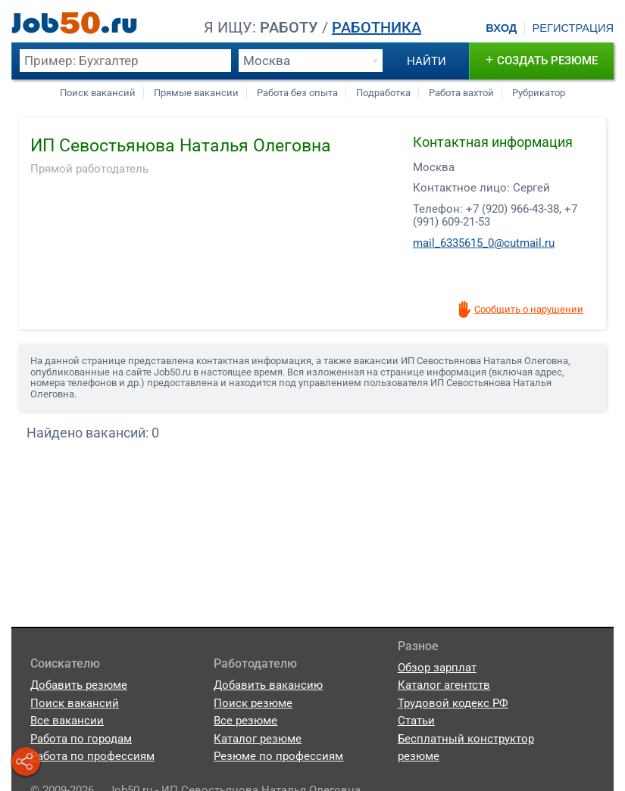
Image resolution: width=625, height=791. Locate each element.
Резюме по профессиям (278, 756)
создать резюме (542, 59)
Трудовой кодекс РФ (453, 703)
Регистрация (573, 28)
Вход (501, 28)
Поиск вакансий (98, 92)
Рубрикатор (538, 92)
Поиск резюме (253, 703)
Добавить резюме (78, 685)
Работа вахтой (461, 92)
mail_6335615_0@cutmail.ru (484, 243)
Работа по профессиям (92, 756)
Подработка (383, 92)
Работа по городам (81, 739)
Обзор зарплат (437, 667)
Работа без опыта (297, 92)
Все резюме (245, 720)
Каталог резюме (258, 739)
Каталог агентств (444, 685)
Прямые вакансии (196, 92)
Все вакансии (67, 720)
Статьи (416, 720)
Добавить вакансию (268, 685)
